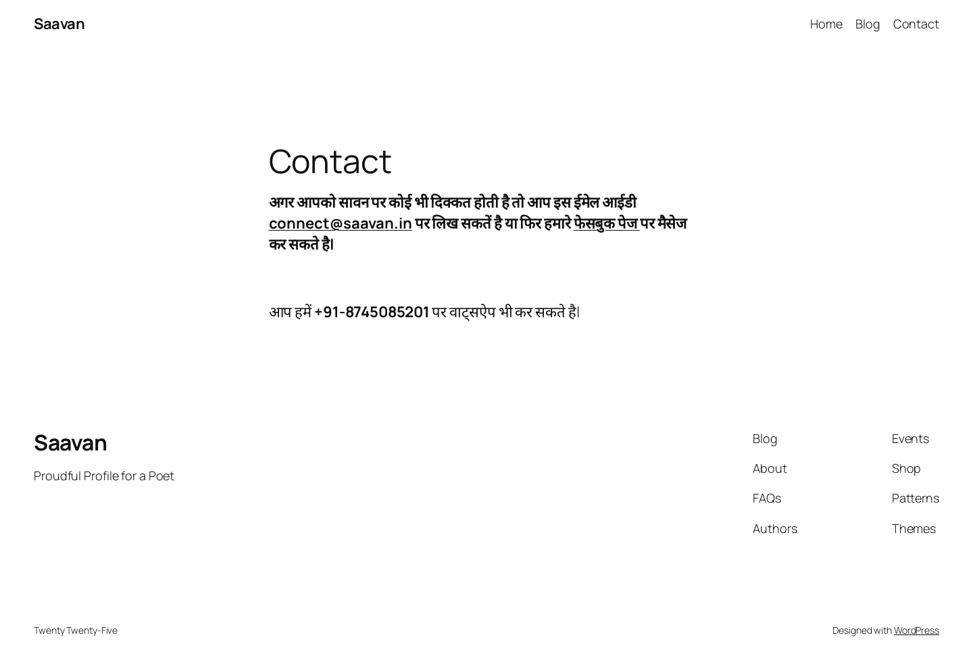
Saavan (59, 24)
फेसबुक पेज (607, 223)
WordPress (916, 630)
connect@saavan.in (340, 223)
